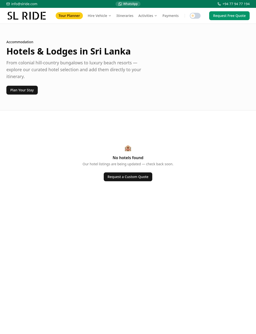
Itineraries (124, 15)
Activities (147, 15)
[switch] (195, 16)
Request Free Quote (229, 15)
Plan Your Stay (22, 90)
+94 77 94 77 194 (234, 3)
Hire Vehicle (100, 15)
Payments (170, 15)
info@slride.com (21, 3)
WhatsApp (128, 4)
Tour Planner (69, 15)
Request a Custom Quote (128, 176)
